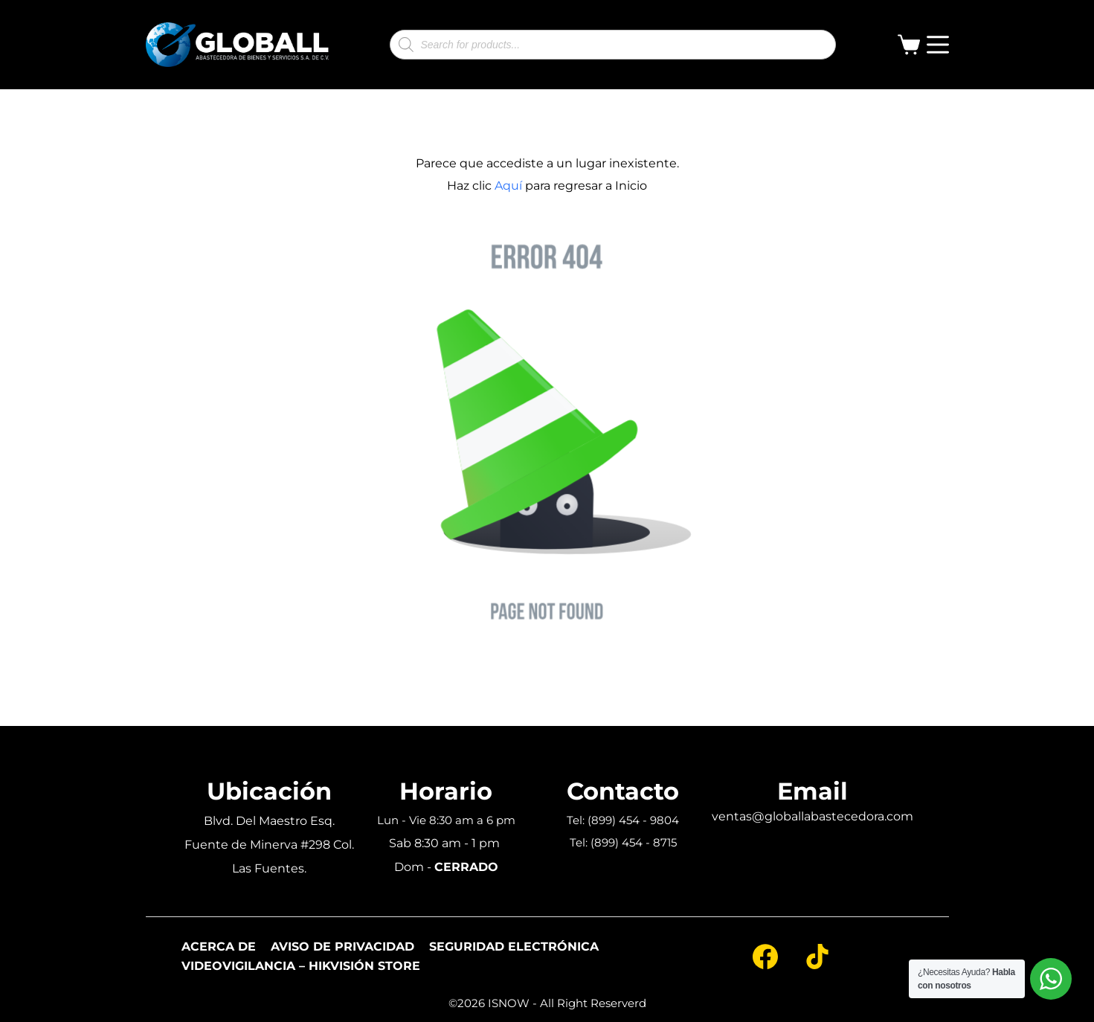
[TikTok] (817, 956)
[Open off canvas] (938, 44)
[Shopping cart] (912, 44)
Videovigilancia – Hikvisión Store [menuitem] (300, 966)
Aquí (508, 186)
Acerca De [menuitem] (218, 947)
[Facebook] (765, 956)
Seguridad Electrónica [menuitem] (514, 947)
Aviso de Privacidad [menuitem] (342, 947)
